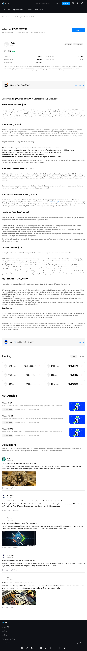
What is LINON (7, 403)
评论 (5, 510)
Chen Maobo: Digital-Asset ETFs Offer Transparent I (19, 523)
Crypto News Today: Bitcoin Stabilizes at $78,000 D (19, 463)
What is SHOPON (8, 429)
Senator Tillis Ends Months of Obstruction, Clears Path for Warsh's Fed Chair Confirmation (33, 501)
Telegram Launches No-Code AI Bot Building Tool (18, 560)
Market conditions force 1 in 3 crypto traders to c (18, 583)
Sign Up (78, 30)
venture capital (55, 202)
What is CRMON (7, 416)
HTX (14, 342)
